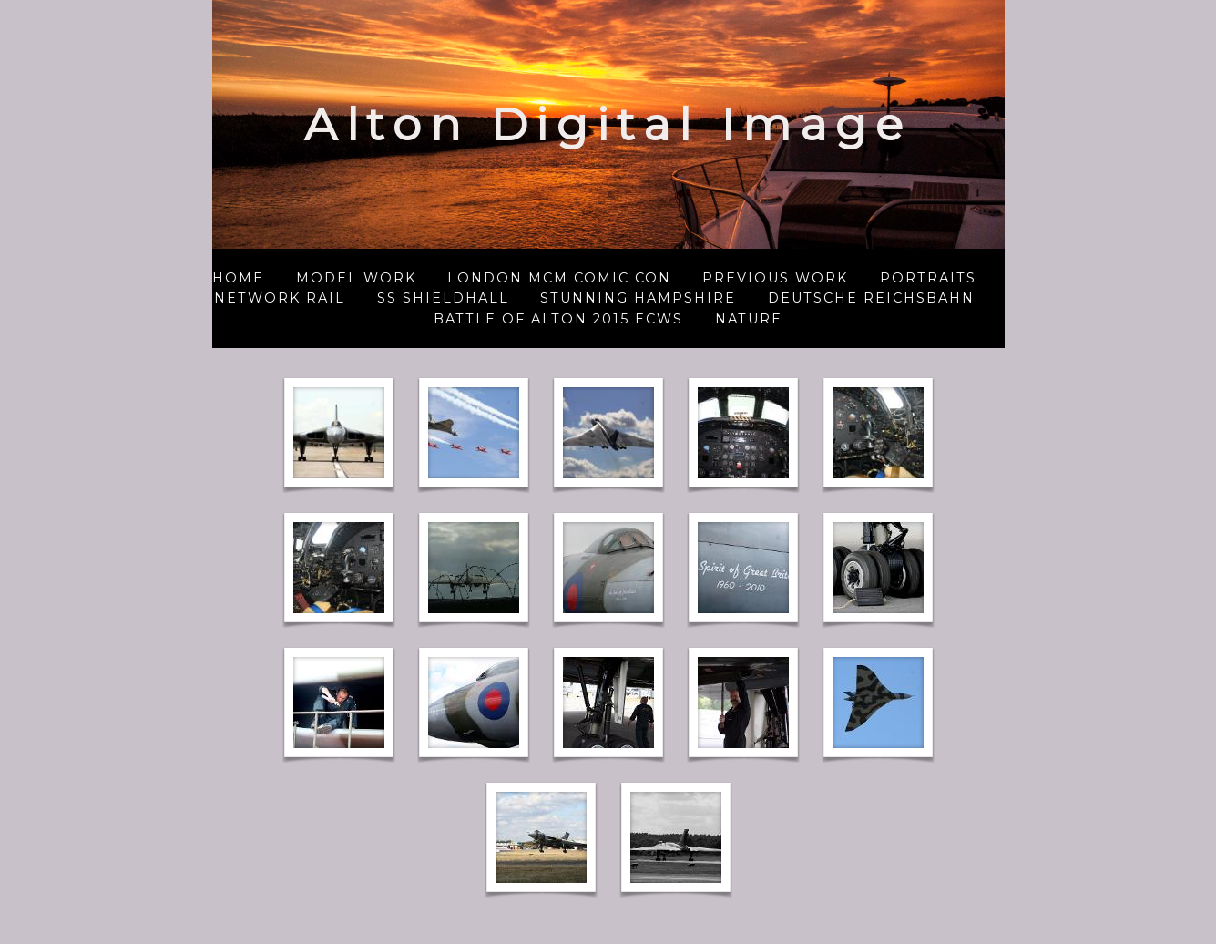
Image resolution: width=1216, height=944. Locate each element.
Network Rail (279, 298)
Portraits (928, 278)
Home (238, 278)
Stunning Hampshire (638, 298)
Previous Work (775, 278)
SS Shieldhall (443, 298)
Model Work (356, 278)
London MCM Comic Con (559, 278)
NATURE (748, 319)
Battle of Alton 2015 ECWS (558, 319)
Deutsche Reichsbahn (871, 298)
